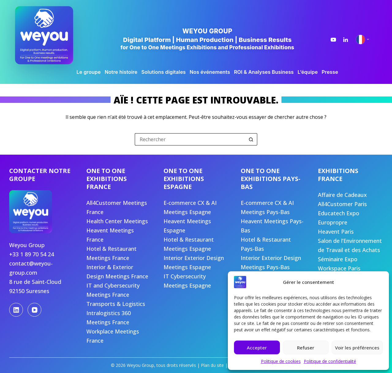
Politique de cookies (281, 361)
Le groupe (89, 72)
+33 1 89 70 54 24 (31, 254)
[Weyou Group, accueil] (53, 35)
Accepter (257, 348)
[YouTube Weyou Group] (333, 40)
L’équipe (308, 72)
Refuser (305, 348)
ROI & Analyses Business (264, 72)
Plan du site (212, 365)
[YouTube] (34, 310)
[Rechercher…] (190, 139)
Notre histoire (121, 72)
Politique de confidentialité (330, 361)
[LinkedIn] (16, 310)
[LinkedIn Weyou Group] (345, 40)
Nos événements (210, 72)
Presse (330, 72)
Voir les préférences (357, 348)
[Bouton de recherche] (251, 139)
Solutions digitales (163, 72)
